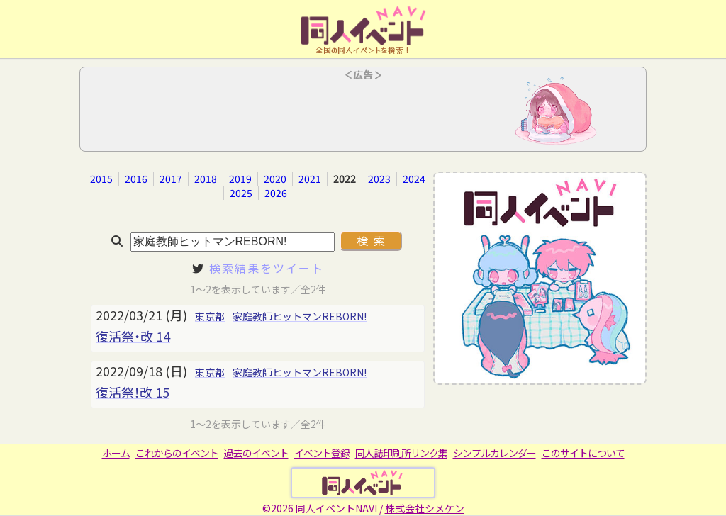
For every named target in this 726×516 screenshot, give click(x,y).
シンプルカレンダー (494, 453)
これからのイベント (176, 453)
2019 (240, 179)
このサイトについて (583, 453)
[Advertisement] (363, 113)
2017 (171, 179)
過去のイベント (256, 453)
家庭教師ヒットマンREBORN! (300, 316)
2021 (309, 179)
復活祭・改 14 (133, 336)
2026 (275, 193)
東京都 (210, 316)
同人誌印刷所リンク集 (401, 453)
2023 (379, 179)
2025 (241, 193)
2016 (136, 179)
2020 (275, 179)
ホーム (116, 453)
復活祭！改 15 (132, 392)
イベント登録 (322, 453)
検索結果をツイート (266, 267)
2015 (101, 179)
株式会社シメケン (424, 508)
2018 (205, 179)
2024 (414, 179)
